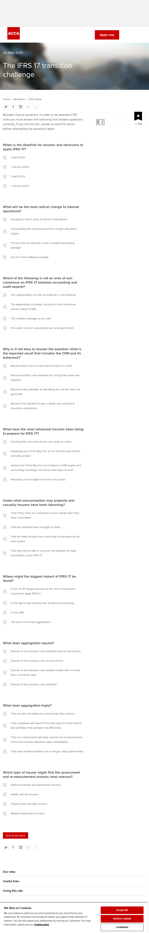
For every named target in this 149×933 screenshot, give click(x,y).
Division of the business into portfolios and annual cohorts (42, 651)
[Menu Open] (139, 35)
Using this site (13, 891)
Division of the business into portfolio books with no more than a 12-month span (41, 673)
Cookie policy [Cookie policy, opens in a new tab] (41, 924)
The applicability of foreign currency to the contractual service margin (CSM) (39, 307)
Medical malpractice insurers (24, 813)
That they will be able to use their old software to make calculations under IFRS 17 (39, 553)
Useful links (11, 881)
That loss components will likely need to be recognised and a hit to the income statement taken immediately (42, 740)
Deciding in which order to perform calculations (35, 219)
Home (6, 99)
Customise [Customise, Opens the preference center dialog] (122, 927)
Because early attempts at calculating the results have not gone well (41, 392)
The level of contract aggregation (26, 622)
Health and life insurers (21, 794)
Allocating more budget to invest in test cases (34, 480)
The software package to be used (27, 319)
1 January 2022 (16, 167)
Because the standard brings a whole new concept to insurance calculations (39, 406)
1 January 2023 (16, 186)
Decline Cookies (122, 918)
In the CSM (13, 613)
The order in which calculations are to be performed (38, 328)
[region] (73, 917)
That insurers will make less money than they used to (39, 714)
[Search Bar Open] (128, 35)
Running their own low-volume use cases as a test (37, 442)
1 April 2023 (14, 176)
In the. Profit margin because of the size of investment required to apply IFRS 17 (39, 591)
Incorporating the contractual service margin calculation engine (40, 231)
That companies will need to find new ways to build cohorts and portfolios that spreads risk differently (42, 725)
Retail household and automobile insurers (32, 785)
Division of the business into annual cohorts (33, 661)
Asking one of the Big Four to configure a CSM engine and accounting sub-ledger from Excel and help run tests (42, 468)
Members (19, 99)
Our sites (9, 872)
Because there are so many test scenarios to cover (37, 366)
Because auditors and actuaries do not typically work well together (41, 378)
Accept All (122, 910)
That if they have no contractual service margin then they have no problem (41, 515)
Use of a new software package (26, 257)
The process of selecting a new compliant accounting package (39, 245)
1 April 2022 (14, 157)
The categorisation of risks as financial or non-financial (39, 295)
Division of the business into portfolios (30, 684)
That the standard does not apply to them (31, 527)
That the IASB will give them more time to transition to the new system (41, 539)
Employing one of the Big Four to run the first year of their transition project (42, 453)
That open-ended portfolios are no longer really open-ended (43, 751)
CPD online (35, 99)
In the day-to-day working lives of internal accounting (38, 603)
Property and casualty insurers (25, 804)
